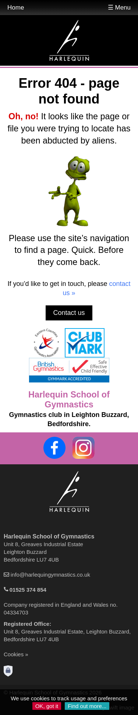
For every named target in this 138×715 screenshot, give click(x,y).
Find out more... (87, 706)
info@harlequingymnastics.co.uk (50, 574)
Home (15, 7)
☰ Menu (119, 7)
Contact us (69, 312)
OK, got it (47, 706)
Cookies (14, 654)
